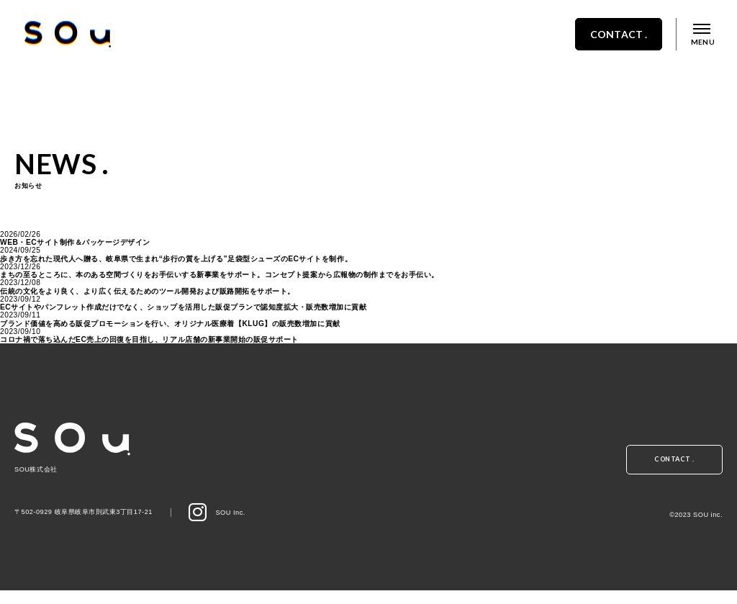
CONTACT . (606, 45)
